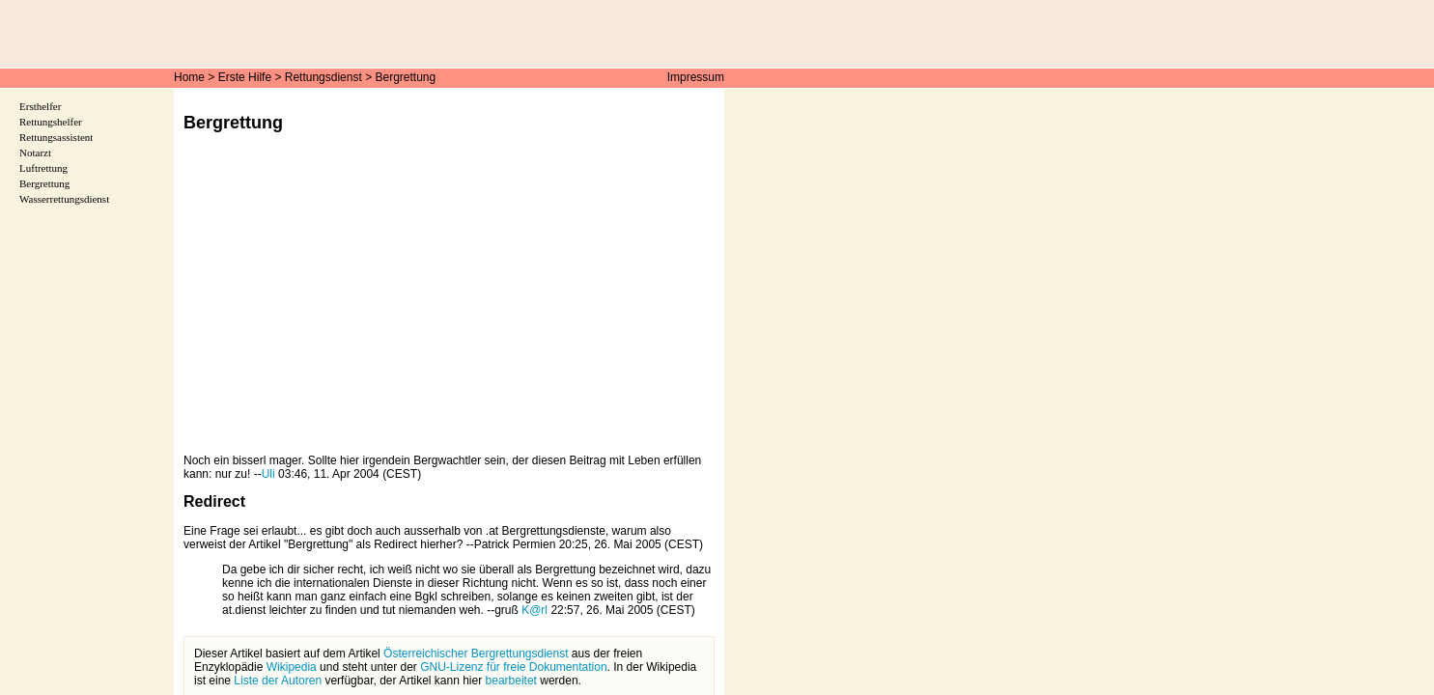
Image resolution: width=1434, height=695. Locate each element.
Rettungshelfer (50, 121)
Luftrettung (43, 168)
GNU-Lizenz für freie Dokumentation (513, 667)
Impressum (695, 77)
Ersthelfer (40, 106)
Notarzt (35, 152)
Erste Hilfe (244, 77)
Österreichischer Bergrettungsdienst (475, 653)
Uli (268, 474)
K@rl (534, 610)
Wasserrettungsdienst (64, 199)
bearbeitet (511, 680)
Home (189, 77)
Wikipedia (292, 667)
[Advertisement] (449, 307)
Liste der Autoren (278, 680)
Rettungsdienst (323, 77)
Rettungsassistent (56, 137)
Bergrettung (406, 77)
